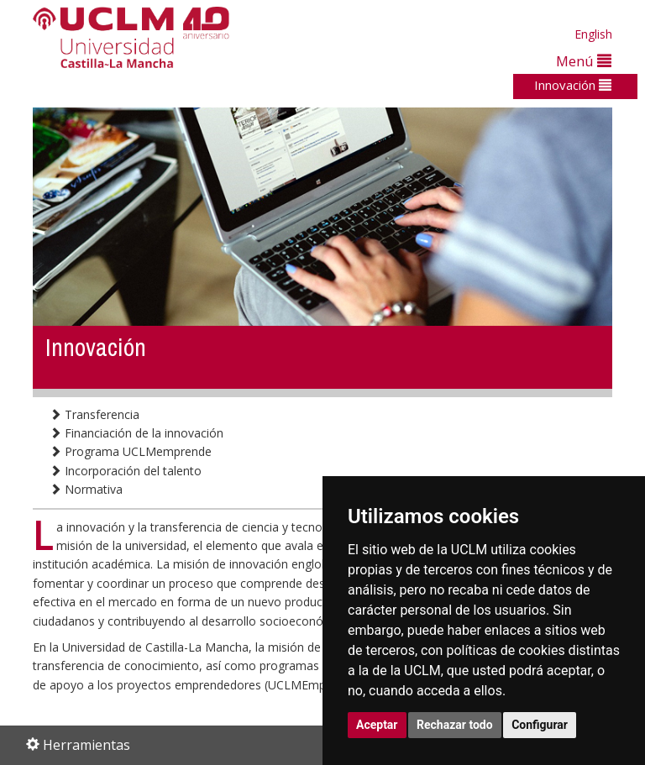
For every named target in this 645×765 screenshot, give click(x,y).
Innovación (572, 84)
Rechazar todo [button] (455, 724)
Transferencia (94, 414)
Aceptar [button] (377, 724)
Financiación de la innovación (136, 433)
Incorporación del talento (126, 471)
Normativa (86, 489)
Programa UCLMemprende (131, 451)
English (593, 34)
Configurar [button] (539, 724)
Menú (583, 61)
